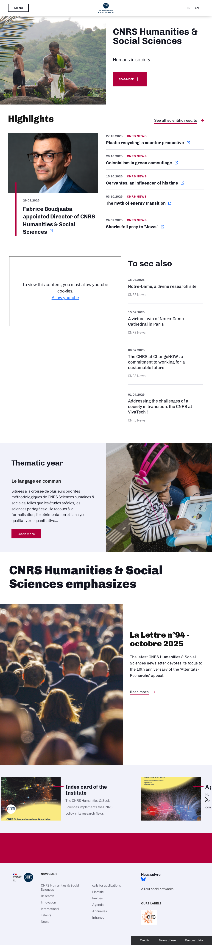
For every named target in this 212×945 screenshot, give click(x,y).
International (50, 909)
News (45, 921)
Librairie (98, 892)
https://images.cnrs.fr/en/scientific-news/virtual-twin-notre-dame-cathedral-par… (165, 322)
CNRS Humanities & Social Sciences (60, 887)
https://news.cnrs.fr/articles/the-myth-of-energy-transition (155, 200)
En (197, 8)
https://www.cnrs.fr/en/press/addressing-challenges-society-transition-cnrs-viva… (165, 407)
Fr (188, 8)
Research (47, 896)
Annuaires (99, 911)
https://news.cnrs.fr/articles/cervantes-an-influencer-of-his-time (155, 180)
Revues (97, 898)
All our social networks (157, 889)
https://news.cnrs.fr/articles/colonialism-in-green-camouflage (155, 159)
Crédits (145, 940)
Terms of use (167, 940)
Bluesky (143, 879)
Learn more (26, 534)
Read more (126, 79)
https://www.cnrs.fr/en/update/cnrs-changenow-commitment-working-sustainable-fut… (165, 362)
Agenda (97, 904)
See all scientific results (175, 120)
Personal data (194, 940)
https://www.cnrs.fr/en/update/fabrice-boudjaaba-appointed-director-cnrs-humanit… (53, 184)
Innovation (48, 902)
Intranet (98, 917)
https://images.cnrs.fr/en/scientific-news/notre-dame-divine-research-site (165, 287)
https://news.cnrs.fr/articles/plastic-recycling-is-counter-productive (155, 141)
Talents (46, 915)
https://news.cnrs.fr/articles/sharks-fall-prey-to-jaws (155, 223)
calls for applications (106, 885)
